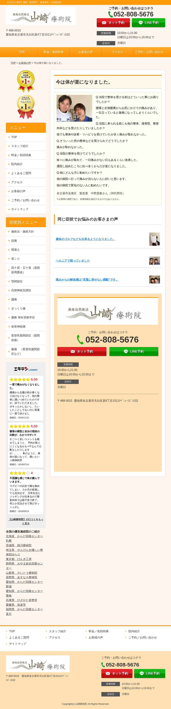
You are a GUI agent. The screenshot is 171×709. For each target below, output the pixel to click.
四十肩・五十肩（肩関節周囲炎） (25, 270)
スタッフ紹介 (19, 146)
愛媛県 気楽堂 (16, 604)
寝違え (15, 249)
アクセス (117, 51)
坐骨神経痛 (18, 326)
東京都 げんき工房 (19, 559)
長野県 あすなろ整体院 (21, 577)
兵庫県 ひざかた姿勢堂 (21, 600)
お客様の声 (85, 51)
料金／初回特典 (54, 51)
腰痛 (14, 299)
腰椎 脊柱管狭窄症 (23, 317)
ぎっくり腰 (18, 308)
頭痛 (14, 240)
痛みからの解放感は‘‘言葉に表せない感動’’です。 (87, 279)
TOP (22, 51)
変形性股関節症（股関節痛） (25, 338)
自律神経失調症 (21, 290)
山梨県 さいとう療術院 (21, 572)
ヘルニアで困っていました (73, 260)
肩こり (15, 258)
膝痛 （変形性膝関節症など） (25, 351)
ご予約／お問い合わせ (149, 51)
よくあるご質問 (21, 173)
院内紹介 (17, 164)
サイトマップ (19, 209)
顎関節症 (17, 281)
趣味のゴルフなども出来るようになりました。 (86, 239)
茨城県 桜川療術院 (19, 545)
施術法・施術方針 (22, 231)
